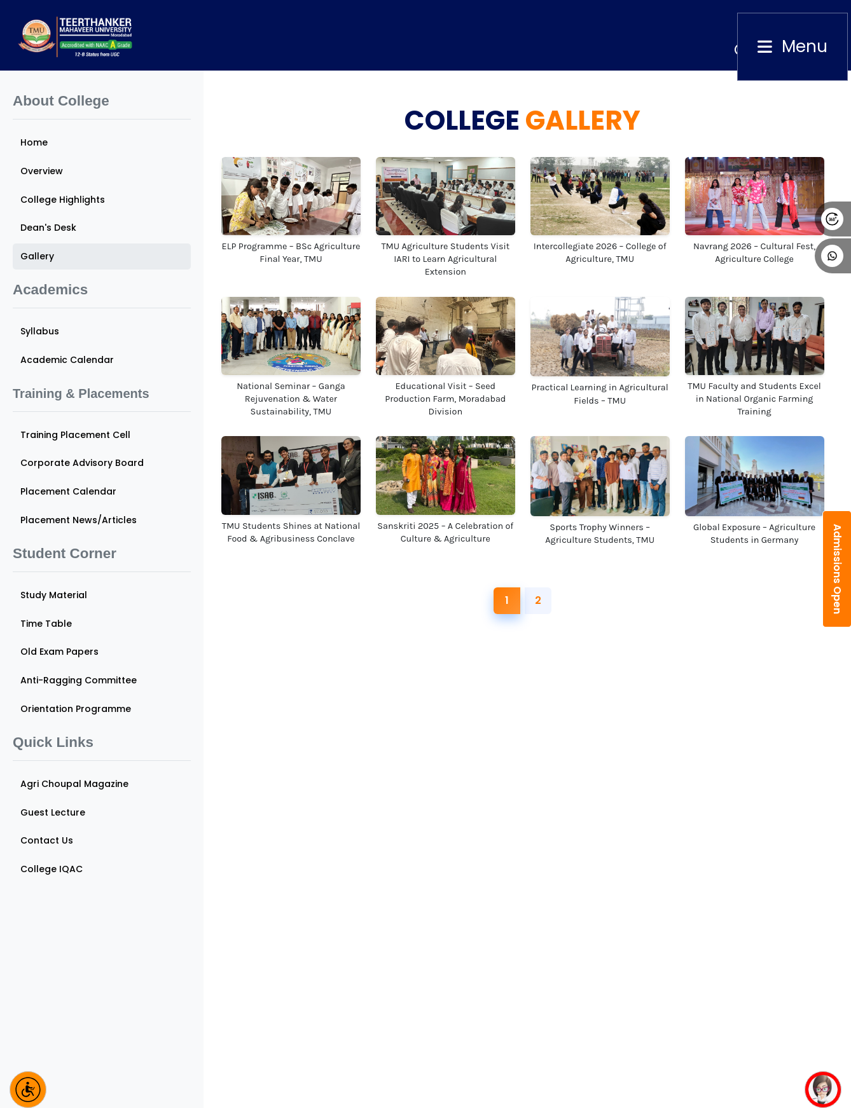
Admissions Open (837, 569)
